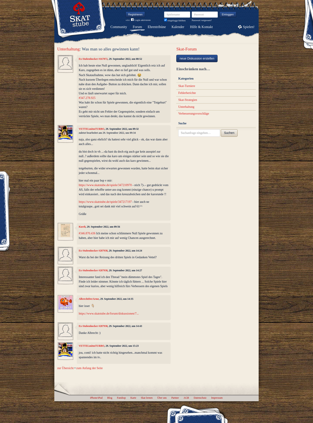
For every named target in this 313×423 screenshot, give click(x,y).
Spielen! (249, 27)
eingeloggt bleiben (175, 20)
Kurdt (82, 226)
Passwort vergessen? (202, 20)
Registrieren (135, 14)
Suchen (229, 133)
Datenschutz (200, 397)
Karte (133, 397)
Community (118, 27)
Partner (175, 397)
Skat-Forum (186, 49)
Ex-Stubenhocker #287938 (93, 250)
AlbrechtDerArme (89, 298)
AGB (186, 397)
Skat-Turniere (186, 86)
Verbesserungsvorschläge (193, 113)
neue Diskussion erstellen (197, 58)
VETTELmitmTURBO (91, 128)
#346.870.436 (87, 233)
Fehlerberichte (187, 93)
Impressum (217, 397)
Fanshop (121, 397)
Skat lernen (147, 397)
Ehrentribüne (157, 27)
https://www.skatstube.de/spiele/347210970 (105, 185)
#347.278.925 (87, 98)
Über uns (161, 397)
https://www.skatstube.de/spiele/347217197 (105, 201)
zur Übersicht (65, 368)
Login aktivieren (141, 20)
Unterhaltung (68, 49)
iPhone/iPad (96, 397)
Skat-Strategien (187, 100)
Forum (137, 27)
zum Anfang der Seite (89, 368)
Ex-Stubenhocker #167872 (93, 58)
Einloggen (228, 14)
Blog (109, 397)
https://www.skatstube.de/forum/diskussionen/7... (109, 313)
